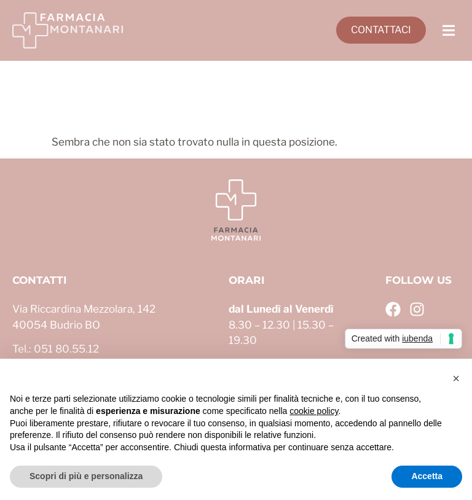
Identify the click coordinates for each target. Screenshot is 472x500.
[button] (449, 30)
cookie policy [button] (313, 411)
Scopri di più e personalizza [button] (86, 476)
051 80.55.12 (66, 349)
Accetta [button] (426, 476)
